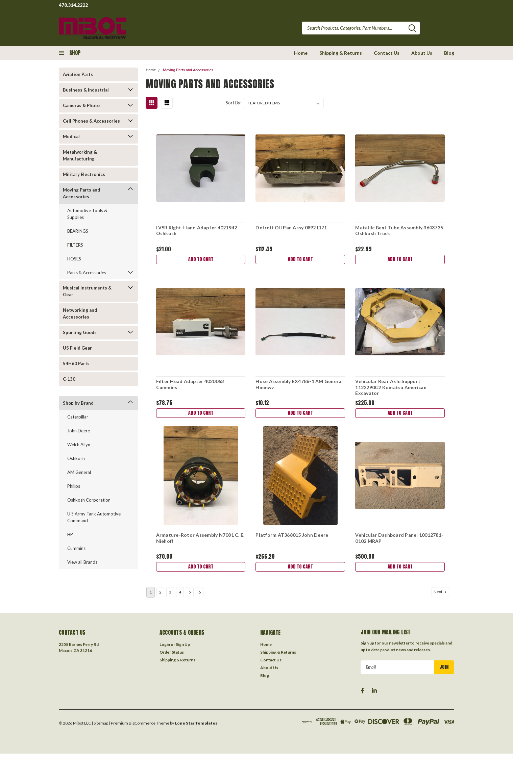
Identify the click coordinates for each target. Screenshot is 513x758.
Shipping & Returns (340, 53)
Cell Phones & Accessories (91, 121)
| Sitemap (100, 727)
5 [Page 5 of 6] (190, 596)
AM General (79, 472)
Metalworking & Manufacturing (80, 155)
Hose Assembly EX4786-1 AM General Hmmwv (298, 385)
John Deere (78, 430)
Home (301, 53)
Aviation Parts (78, 74)
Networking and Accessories (80, 313)
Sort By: (233, 102)
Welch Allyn (78, 444)
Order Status (172, 656)
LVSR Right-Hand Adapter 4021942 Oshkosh (196, 230)
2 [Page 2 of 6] (160, 596)
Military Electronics (84, 174)
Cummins (76, 548)
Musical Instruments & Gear (87, 291)
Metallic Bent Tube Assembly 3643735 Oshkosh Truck (399, 230)
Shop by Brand (78, 403)
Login (165, 648)
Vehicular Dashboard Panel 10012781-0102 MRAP (399, 541)
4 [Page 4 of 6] (180, 596)
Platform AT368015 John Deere (291, 538)
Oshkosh (76, 458)
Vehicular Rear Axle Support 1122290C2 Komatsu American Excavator (390, 388)
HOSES (74, 258)
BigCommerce (142, 727)
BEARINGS (77, 231)
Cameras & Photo (81, 105)
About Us (421, 53)
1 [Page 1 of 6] (150, 596)
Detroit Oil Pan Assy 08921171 (290, 227)
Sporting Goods (80, 332)
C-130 (69, 379)
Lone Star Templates (196, 727)
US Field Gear (77, 348)
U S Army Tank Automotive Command (94, 517)
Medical (71, 136)
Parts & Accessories (86, 272)
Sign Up (183, 648)
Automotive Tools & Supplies (87, 214)
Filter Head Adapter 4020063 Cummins (189, 385)
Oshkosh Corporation (89, 500)
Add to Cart (200, 259)
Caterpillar (77, 417)
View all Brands (82, 562)
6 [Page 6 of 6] (199, 596)
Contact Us (386, 53)
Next (441, 596)
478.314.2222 (73, 5)
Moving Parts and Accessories (81, 193)
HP (70, 534)
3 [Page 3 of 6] (170, 596)
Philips (73, 486)
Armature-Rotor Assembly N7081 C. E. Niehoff (199, 541)
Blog (449, 53)
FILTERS (75, 245)
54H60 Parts (76, 363)
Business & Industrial (86, 90)
